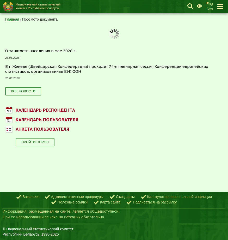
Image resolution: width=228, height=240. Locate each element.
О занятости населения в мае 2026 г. (40, 50)
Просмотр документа (40, 19)
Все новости (23, 91)
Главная (12, 19)
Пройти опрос (35, 142)
